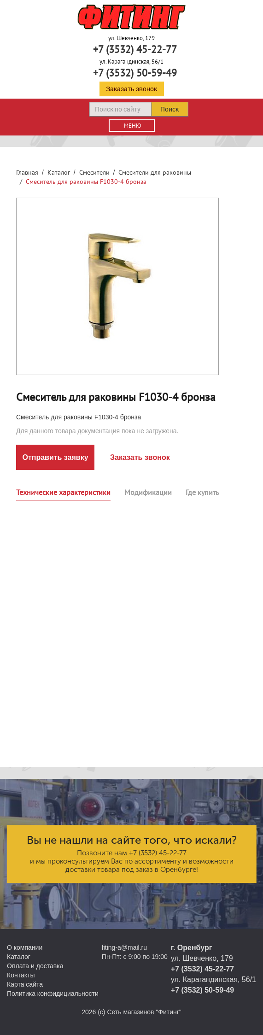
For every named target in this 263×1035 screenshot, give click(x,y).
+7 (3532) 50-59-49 (135, 72)
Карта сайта (25, 984)
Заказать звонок (131, 88)
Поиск (169, 109)
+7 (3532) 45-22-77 (135, 49)
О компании (24, 947)
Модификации (148, 492)
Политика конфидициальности (53, 993)
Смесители (94, 172)
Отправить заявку (55, 457)
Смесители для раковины (154, 172)
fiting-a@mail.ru (124, 947)
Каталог (58, 172)
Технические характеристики (63, 492)
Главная (27, 172)
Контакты (21, 975)
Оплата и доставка (35, 966)
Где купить (202, 492)
